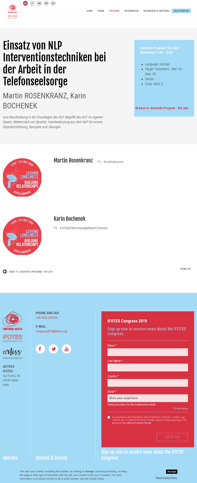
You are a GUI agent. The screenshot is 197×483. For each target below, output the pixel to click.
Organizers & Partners (156, 10)
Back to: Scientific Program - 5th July (161, 108)
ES (53, 3)
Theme (100, 10)
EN (25, 3)
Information (131, 10)
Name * (112, 345)
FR (46, 3)
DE (39, 3)
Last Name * (115, 361)
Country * (113, 376)
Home (89, 10)
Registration (181, 10)
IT (32, 3)
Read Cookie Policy (166, 477)
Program (114, 10)
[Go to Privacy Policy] (139, 422)
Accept (171, 471)
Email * (112, 391)
